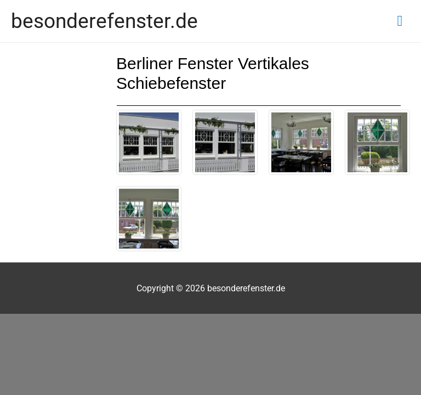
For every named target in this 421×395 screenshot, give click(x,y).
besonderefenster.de (104, 21)
